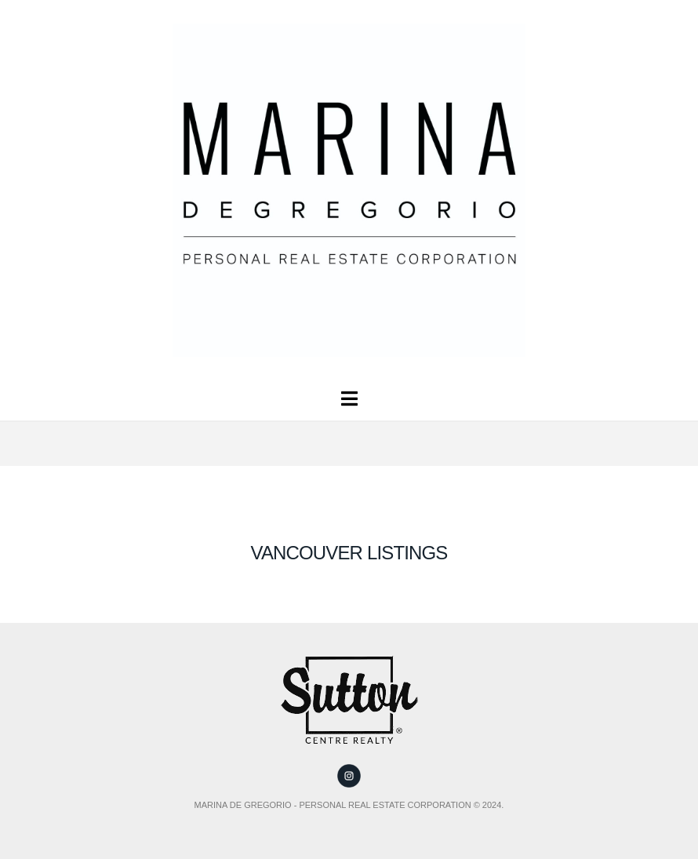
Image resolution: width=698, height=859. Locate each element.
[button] (349, 399)
